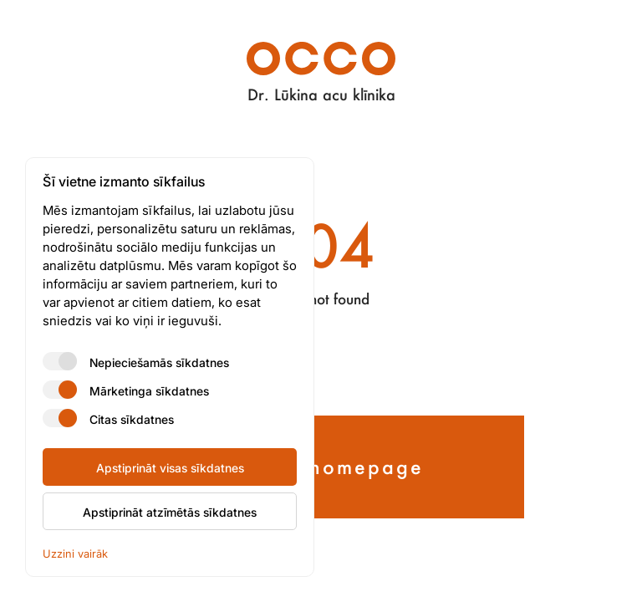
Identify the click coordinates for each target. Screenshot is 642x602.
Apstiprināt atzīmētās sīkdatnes (170, 511)
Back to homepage (321, 466)
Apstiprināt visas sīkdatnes (170, 467)
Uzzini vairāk (75, 553)
